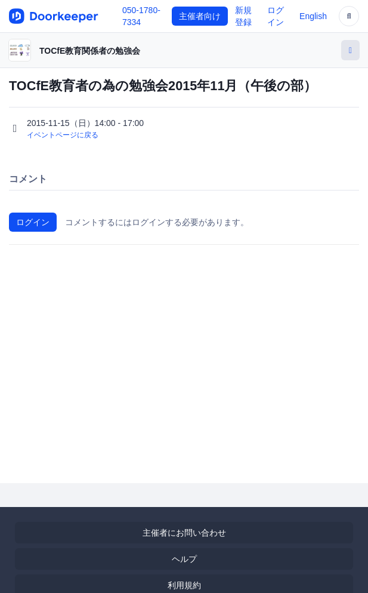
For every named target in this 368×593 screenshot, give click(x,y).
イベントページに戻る (62, 135)
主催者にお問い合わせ (184, 532)
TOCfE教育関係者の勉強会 (89, 51)
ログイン (33, 222)
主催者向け (200, 16)
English (313, 16)
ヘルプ (184, 559)
